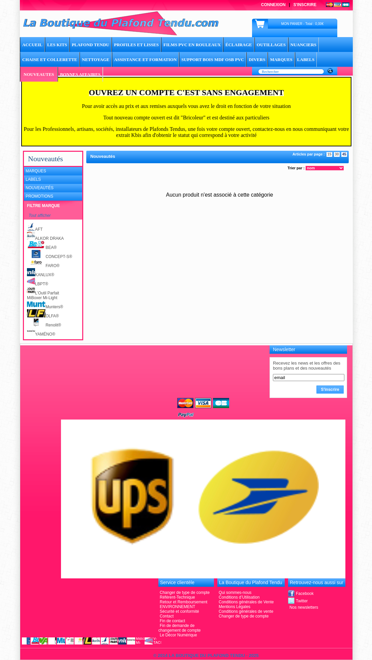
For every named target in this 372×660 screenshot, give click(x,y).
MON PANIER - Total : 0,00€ (302, 24)
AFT (35, 229)
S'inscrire (304, 4)
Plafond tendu (90, 44)
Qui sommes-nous (235, 592)
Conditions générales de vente (246, 611)
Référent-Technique (177, 597)
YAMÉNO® (41, 334)
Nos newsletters (303, 607)
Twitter (302, 601)
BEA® (42, 247)
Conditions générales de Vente (246, 602)
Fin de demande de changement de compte (179, 628)
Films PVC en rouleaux (192, 44)
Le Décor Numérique (178, 635)
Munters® (45, 307)
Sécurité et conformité (179, 611)
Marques (36, 171)
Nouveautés (40, 187)
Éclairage (238, 44)
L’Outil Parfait (43, 293)
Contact (167, 616)
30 (337, 154)
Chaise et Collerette (49, 59)
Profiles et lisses (136, 44)
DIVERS (257, 59)
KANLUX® (40, 274)
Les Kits (57, 44)
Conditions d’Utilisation (239, 597)
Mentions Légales (234, 606)
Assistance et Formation (145, 59)
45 (344, 154)
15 (329, 154)
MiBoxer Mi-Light (42, 297)
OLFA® (43, 316)
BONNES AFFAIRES (80, 74)
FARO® (43, 265)
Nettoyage (96, 59)
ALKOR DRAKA (45, 238)
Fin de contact (172, 621)
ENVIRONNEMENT (177, 606)
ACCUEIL (32, 44)
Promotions (39, 196)
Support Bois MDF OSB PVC (212, 59)
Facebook (305, 593)
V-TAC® (157, 640)
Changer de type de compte (244, 616)
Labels (33, 179)
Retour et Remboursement (183, 602)
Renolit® (44, 325)
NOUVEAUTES (39, 74)
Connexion (273, 4)
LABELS (305, 59)
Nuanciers (303, 44)
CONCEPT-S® (49, 256)
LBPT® (37, 284)
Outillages (271, 44)
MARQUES (281, 59)
